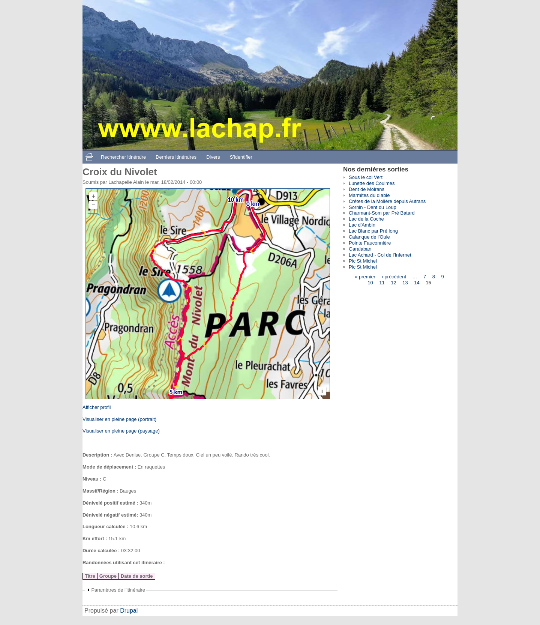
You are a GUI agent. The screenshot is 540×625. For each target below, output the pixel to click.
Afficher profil (96, 407)
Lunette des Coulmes (371, 183)
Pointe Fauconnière (370, 243)
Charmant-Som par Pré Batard (382, 213)
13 (405, 282)
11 (381, 282)
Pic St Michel (363, 261)
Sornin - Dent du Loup (372, 207)
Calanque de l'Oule (369, 237)
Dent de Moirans (366, 189)
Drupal (129, 610)
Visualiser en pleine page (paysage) (121, 431)
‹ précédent (393, 276)
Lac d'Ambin (362, 225)
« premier (365, 276)
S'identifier (241, 157)
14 (416, 282)
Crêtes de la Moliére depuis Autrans (387, 201)
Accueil (89, 157)
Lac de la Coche (366, 219)
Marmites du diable (369, 195)
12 (393, 282)
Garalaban (360, 249)
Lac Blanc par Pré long (373, 231)
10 (370, 282)
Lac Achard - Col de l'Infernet (380, 255)
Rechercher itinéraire (123, 157)
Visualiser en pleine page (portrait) (119, 419)
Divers (213, 157)
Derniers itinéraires (176, 157)
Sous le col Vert (365, 177)
